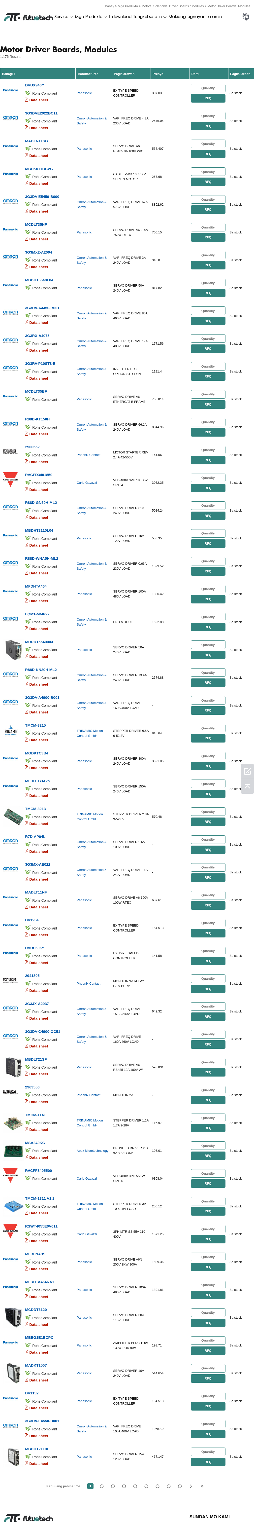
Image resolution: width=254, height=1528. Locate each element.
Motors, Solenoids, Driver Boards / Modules (173, 5)
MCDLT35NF (36, 216)
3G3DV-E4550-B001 (42, 1359)
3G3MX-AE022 (37, 827)
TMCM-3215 (35, 695)
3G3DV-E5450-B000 (42, 190)
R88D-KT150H (37, 402)
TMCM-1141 (35, 1067)
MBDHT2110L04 (39, 509)
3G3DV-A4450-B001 (42, 296)
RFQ (207, 97)
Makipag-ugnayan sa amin (195, 16)
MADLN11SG (36, 137)
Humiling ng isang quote (89, 1510)
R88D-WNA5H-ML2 (41, 535)
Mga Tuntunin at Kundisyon (17, 1510)
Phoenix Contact (88, 437)
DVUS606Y (34, 907)
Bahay (109, 5)
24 (180, 1423)
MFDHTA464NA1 (39, 1226)
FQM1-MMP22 (37, 588)
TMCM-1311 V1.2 (39, 1146)
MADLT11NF (36, 854)
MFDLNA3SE (36, 1199)
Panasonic (84, 92)
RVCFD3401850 (38, 455)
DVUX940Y (34, 83)
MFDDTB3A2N (37, 748)
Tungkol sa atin (147, 16)
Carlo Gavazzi (87, 464)
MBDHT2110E (37, 1385)
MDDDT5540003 (39, 615)
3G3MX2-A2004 (38, 243)
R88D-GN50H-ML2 (41, 482)
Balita (185, 1510)
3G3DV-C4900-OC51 (42, 987)
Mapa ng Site (238, 1510)
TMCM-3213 (35, 774)
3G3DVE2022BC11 (41, 110)
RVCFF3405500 (38, 1120)
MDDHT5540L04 (39, 269)
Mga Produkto (128, 5)
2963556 (32, 1040)
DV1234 (31, 881)
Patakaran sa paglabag (54, 1510)
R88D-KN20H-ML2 (41, 641)
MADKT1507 (36, 1306)
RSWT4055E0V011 (41, 1173)
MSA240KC (35, 1093)
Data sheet (38, 98)
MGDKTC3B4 (36, 721)
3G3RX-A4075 (37, 323)
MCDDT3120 (36, 1253)
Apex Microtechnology (92, 1102)
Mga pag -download (209, 1510)
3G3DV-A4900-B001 (42, 668)
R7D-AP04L (35, 801)
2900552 (32, 429)
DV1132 (31, 1332)
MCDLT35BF (36, 376)
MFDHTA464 (36, 562)
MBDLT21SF (36, 1013)
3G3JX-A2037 (37, 960)
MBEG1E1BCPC (39, 1279)
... (168, 1423)
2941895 (32, 934)
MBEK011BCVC (39, 163)
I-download (120, 16)
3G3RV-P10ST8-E (40, 349)
